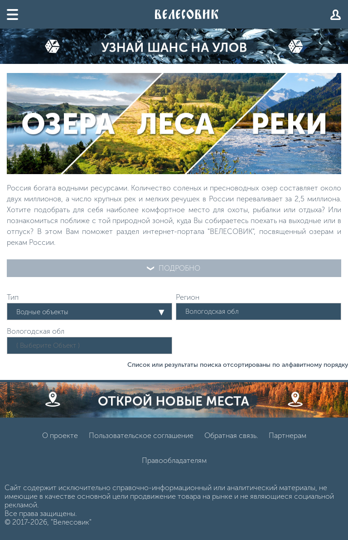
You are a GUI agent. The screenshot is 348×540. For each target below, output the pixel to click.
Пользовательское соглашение (141, 435)
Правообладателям (174, 460)
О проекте (60, 435)
